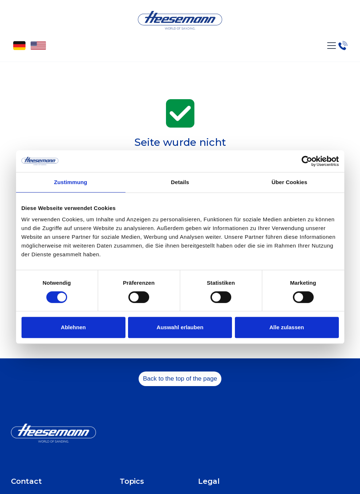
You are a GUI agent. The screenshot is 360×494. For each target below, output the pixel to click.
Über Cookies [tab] (289, 182)
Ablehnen (73, 327)
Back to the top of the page (180, 378)
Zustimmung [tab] (70, 182)
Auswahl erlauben (179, 327)
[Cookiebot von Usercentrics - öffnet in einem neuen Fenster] (307, 161)
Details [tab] (180, 182)
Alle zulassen (286, 327)
